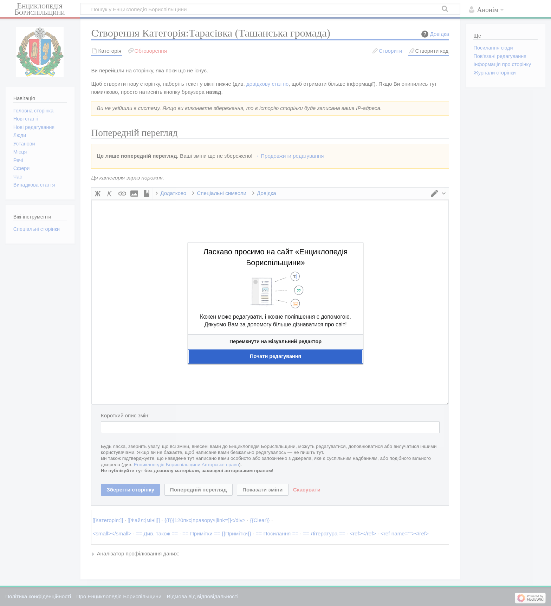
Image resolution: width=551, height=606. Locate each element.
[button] (275, 341)
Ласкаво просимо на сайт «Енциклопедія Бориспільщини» (275, 257)
